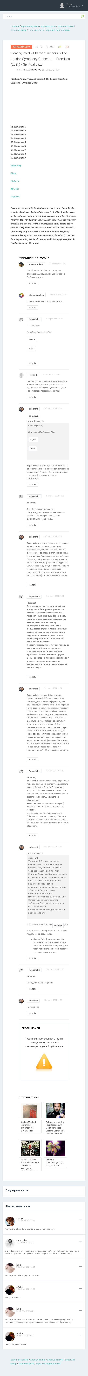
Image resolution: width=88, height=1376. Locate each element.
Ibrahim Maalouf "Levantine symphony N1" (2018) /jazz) (28, 1126)
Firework (33, 375)
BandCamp (16, 165)
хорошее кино (48, 26)
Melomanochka (36, 295)
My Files (15, 189)
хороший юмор (19, 30)
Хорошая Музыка (21, 47)
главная (15, 26)
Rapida (32, 339)
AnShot (19, 1287)
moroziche (21, 1240)
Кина (18, 1265)
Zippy (13, 173)
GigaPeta (15, 196)
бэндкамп (33, 416)
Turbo (31, 348)
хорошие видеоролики (58, 30)
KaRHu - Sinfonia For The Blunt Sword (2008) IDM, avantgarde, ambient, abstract (30, 1165)
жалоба (32, 283)
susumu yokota (36, 264)
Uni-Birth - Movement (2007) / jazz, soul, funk (54, 1162)
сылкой (58, 925)
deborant (33, 409)
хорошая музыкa (30, 26)
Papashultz (37, 70)
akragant (20, 1218)
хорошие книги (66, 26)
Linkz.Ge (15, 181)
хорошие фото (36, 30)
